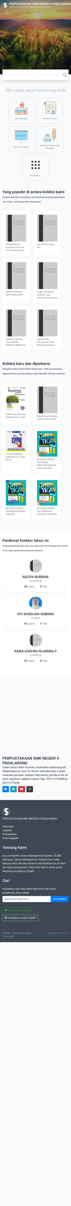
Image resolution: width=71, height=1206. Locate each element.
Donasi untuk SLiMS (18, 910)
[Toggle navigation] (7, 12)
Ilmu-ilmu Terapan (21, 139)
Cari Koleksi (59, 899)
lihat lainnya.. (35, 167)
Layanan (7, 830)
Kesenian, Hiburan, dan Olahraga (50, 139)
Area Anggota (10, 838)
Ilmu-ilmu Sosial (50, 111)
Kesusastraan (21, 111)
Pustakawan (9, 834)
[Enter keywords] (26, 899)
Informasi (7, 826)
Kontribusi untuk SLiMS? (21, 917)
